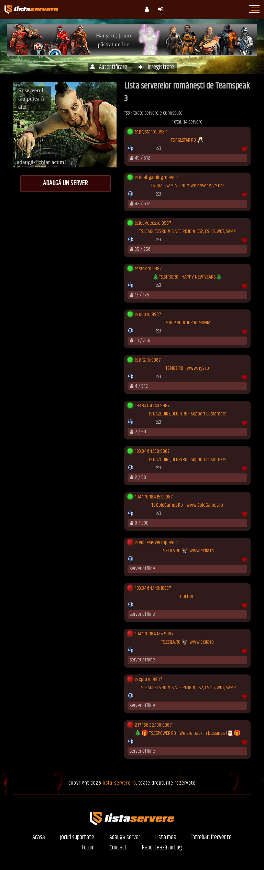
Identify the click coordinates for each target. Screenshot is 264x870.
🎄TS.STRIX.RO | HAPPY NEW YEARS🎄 (187, 277)
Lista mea (165, 837)
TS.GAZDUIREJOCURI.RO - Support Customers (187, 414)
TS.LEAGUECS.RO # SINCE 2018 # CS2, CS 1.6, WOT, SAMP (187, 231)
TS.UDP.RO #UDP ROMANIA (187, 323)
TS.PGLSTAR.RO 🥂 (187, 140)
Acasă (38, 837)
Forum (88, 848)
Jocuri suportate (77, 837)
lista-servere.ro (119, 783)
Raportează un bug (162, 848)
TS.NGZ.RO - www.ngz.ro (187, 368)
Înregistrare (156, 67)
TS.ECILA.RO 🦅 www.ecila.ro (187, 551)
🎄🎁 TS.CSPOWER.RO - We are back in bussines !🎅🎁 (187, 733)
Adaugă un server (65, 183)
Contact (118, 848)
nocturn (187, 596)
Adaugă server (124, 837)
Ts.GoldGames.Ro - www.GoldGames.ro (187, 505)
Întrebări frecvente (211, 837)
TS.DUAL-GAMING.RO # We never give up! (187, 186)
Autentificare (108, 67)
